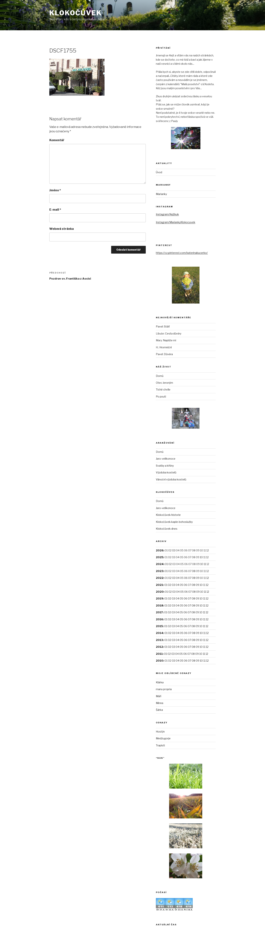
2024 (160, 564)
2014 (159, 633)
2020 (160, 591)
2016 (159, 619)
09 (197, 577)
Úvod (159, 172)
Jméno (55, 190)
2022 (159, 577)
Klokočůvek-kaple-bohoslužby (174, 521)
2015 (159, 626)
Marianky (161, 194)
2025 (159, 557)
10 (201, 557)
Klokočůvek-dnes (166, 528)
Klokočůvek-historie (168, 514)
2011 (159, 653)
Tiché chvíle (163, 389)
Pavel (159, 326)
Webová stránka (61, 229)
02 (170, 564)
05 (181, 584)
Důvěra (168, 354)
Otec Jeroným (164, 382)
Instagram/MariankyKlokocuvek (175, 222)
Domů (159, 375)
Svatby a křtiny (165, 465)
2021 (159, 584)
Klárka (160, 682)
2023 (159, 571)
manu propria (164, 689)
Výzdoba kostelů (166, 472)
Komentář (56, 140)
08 (193, 571)
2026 (159, 550)
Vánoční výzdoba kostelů (171, 479)
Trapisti (160, 745)
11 (205, 564)
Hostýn (160, 731)
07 (189, 577)
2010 (159, 660)
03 (173, 550)
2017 (159, 612)
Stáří (167, 326)
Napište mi (169, 340)
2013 (159, 640)
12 (207, 577)
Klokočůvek (75, 13)
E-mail (55, 209)
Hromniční (165, 347)
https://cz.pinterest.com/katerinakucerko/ (182, 252)
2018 (159, 605)
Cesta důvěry (173, 333)
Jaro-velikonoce (165, 458)
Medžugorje (163, 738)
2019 (159, 598)
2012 (159, 646)
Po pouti (161, 396)
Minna (159, 703)
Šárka (159, 709)
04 (177, 577)
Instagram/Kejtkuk (167, 214)
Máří (158, 696)
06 (186, 577)
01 (166, 564)
